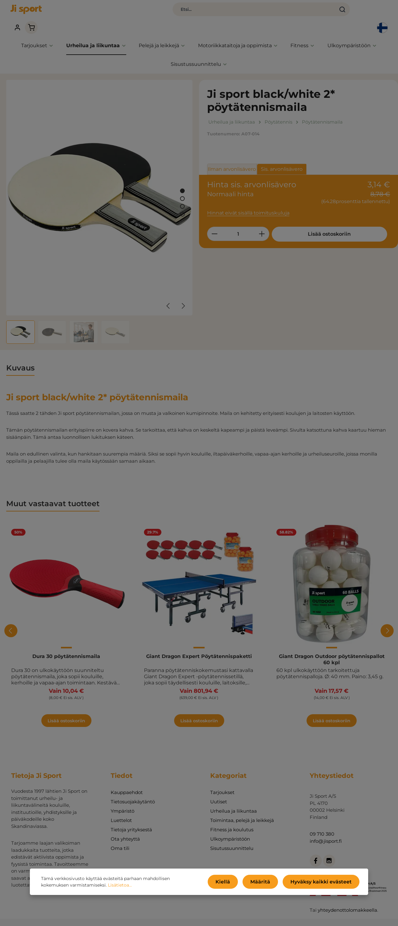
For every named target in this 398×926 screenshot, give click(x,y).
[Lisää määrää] (262, 222)
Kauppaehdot (127, 781)
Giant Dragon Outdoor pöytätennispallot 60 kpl (332, 648)
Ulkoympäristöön (230, 828)
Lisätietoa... (91, 886)
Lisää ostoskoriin (318, 222)
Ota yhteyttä (125, 828)
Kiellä (239, 883)
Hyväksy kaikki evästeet (325, 883)
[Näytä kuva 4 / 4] (182, 203)
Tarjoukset (222, 781)
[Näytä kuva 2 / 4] (182, 187)
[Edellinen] (168, 294)
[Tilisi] (337, 12)
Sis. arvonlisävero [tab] (282, 158)
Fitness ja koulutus (231, 818)
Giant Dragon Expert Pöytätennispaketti (199, 645)
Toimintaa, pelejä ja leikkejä (242, 809)
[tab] (20, 356)
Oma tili (120, 837)
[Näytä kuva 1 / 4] (182, 179)
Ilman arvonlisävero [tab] (232, 158)
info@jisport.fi (326, 830)
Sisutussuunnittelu (231, 837)
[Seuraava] (182, 294)
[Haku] (268, 12)
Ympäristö (122, 800)
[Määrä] (238, 222)
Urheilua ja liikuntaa (233, 800)
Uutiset (218, 790)
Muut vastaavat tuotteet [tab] (53, 492)
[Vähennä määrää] (214, 222)
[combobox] (180, 12)
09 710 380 (322, 823)
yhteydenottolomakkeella (347, 899)
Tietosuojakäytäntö (133, 790)
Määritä (271, 883)
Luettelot (121, 809)
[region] (99, 200)
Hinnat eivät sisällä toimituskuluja (246, 201)
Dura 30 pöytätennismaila (66, 645)
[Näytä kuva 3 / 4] (182, 195)
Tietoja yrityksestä (131, 818)
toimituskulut (265, 916)
